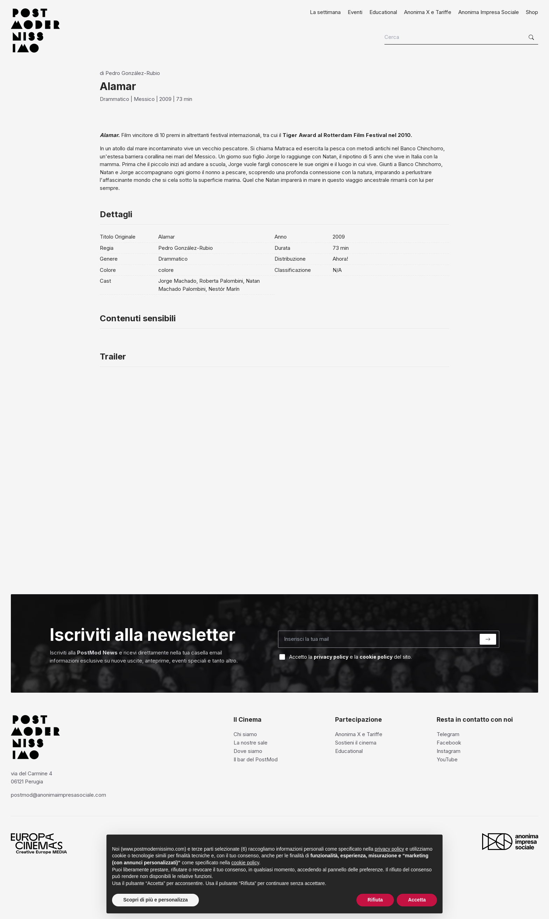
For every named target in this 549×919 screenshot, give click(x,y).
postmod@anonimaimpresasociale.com (58, 794)
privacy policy (331, 657)
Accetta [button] (417, 900)
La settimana (325, 12)
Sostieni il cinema (355, 742)
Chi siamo (245, 734)
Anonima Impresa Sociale (488, 12)
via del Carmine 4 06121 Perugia (31, 777)
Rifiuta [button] (375, 900)
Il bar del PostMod (256, 759)
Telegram (448, 734)
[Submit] (488, 639)
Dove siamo (248, 751)
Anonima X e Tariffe (427, 12)
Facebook (449, 742)
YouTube (447, 759)
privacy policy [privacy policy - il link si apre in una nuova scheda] (389, 849)
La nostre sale (250, 742)
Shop (532, 12)
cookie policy (376, 657)
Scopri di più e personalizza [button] (155, 900)
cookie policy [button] (245, 862)
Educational (383, 12)
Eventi (355, 12)
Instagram (448, 751)
